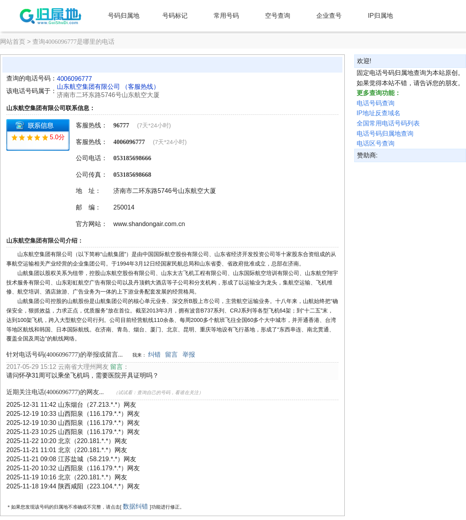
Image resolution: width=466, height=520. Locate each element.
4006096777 (74, 78)
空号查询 (277, 15)
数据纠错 (135, 506)
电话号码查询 (376, 103)
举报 (188, 354)
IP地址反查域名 (378, 113)
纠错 (154, 354)
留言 (171, 354)
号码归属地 (123, 15)
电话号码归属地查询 (385, 133)
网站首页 (12, 41)
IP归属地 (380, 15)
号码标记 (175, 15)
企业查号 (329, 15)
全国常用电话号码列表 (388, 123)
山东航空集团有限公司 (88, 86)
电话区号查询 (376, 143)
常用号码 (226, 15)
